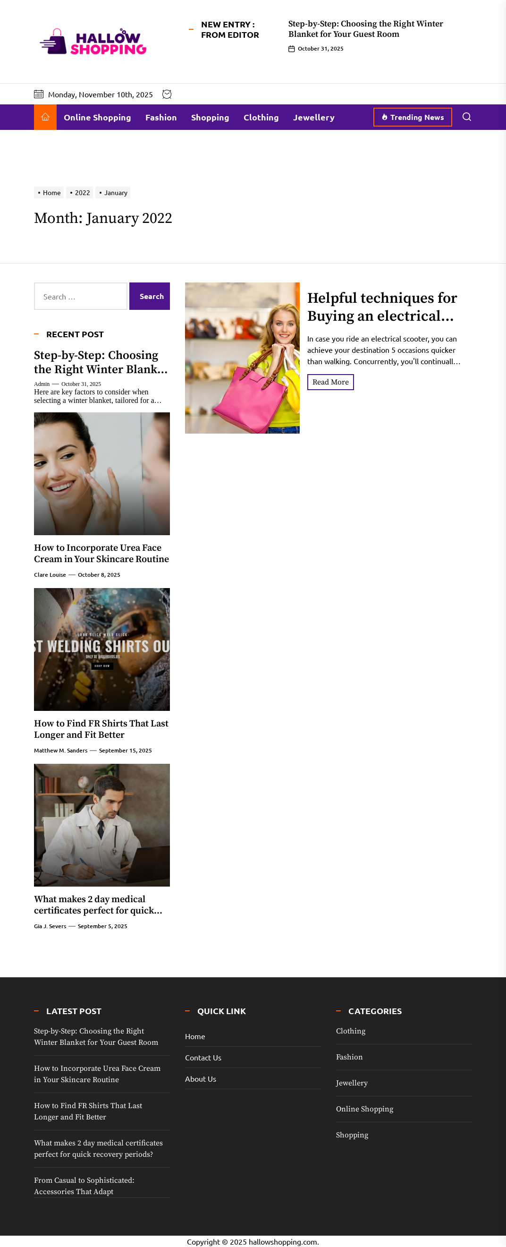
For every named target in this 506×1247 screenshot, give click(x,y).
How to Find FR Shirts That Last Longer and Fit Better (101, 729)
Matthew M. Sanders (60, 750)
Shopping (210, 116)
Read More (330, 382)
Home (195, 1036)
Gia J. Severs (50, 926)
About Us (200, 1078)
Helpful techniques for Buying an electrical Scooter (382, 316)
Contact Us (203, 1057)
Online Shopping (97, 116)
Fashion (161, 116)
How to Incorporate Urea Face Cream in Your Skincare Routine (101, 553)
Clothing (261, 116)
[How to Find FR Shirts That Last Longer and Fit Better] (102, 649)
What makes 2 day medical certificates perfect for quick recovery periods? (94, 911)
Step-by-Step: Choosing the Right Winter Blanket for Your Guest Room (365, 29)
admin (42, 384)
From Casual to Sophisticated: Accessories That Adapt (84, 1186)
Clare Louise (50, 575)
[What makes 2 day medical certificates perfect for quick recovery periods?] (102, 825)
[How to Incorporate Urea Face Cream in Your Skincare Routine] (102, 473)
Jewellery (314, 116)
